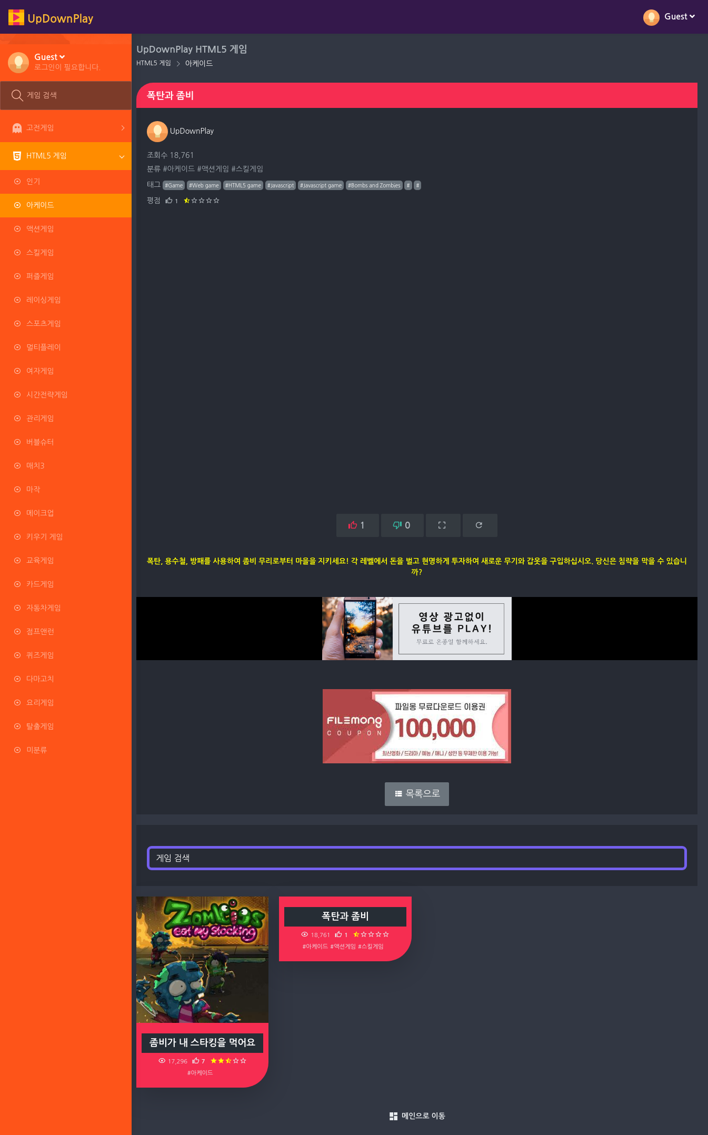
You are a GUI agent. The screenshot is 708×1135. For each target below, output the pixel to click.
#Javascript (286, 185)
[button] (67, 61)
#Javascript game (326, 185)
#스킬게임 (253, 169)
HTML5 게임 (159, 63)
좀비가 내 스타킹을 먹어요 (208, 1043)
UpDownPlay (186, 131)
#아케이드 (184, 169)
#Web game (210, 185)
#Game (179, 185)
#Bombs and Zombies (380, 185)
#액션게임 (219, 169)
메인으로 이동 (420, 1116)
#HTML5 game (249, 185)
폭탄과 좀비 (349, 916)
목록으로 (419, 794)
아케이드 (205, 63)
